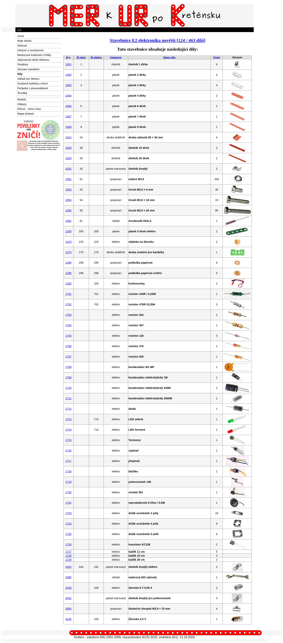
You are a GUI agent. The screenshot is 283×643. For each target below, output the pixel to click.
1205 (68, 231)
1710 (68, 387)
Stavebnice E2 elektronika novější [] (157, 40)
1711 (68, 398)
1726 (68, 544)
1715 (68, 440)
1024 (68, 137)
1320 (68, 283)
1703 (68, 314)
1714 (68, 429)
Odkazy (22, 104)
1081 (68, 220)
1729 (68, 559)
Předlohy (22, 64)
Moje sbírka (24, 40)
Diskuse (22, 45)
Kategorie (116, 57)
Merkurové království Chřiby (34, 55)
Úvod (20, 36)
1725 (68, 534)
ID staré (81, 57)
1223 (68, 241)
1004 (68, 95)
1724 (68, 523)
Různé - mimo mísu (29, 108)
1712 (68, 408)
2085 (68, 577)
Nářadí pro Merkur (28, 78)
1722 (68, 502)
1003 (68, 85)
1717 (68, 461)
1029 (68, 158)
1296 (68, 273)
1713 (68, 419)
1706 (68, 346)
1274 (68, 252)
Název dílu (169, 57)
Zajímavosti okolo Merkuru (33, 59)
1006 (68, 106)
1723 (68, 513)
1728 (68, 555)
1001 (68, 64)
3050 (68, 608)
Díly (19, 29)
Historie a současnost (30, 50)
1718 (68, 471)
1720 (68, 492)
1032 (68, 168)
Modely (21, 99)
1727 (68, 551)
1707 (68, 356)
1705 (68, 335)
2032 (68, 566)
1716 (68, 450)
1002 (68, 74)
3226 (68, 619)
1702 (68, 304)
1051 (68, 179)
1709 (68, 377)
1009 (68, 126)
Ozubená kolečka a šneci (32, 83)
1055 (68, 210)
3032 (68, 598)
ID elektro (96, 57)
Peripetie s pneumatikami (32, 88)
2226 (68, 587)
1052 (68, 189)
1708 (68, 367)
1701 (68, 293)
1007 (68, 116)
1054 (68, 200)
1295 (68, 262)
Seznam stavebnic (28, 69)
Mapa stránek (25, 113)
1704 (68, 325)
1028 (68, 147)
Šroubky (22, 93)
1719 (68, 481)
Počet (216, 57)
